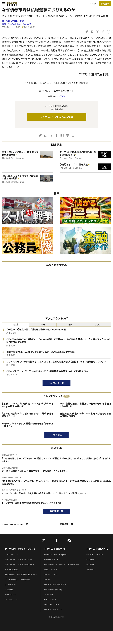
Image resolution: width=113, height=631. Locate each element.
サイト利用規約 (11, 569)
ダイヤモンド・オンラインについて (20, 549)
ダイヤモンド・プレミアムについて (19, 560)
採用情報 (90, 564)
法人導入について (12, 599)
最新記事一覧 (56, 511)
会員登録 (104, 3)
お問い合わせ (10, 594)
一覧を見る (56, 435)
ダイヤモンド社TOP (94, 555)
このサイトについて (13, 555)
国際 (4, 24)
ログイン (92, 4)
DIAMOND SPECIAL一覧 (15, 524)
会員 (97, 324)
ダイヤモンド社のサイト (55, 549)
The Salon (48, 594)
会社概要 (90, 560)
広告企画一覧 (66, 524)
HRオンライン (50, 599)
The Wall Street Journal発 (19, 24)
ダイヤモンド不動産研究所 (55, 584)
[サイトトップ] (11, 4)
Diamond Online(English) (55, 555)
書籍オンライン (50, 569)
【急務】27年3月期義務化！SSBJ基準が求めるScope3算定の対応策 (27, 405)
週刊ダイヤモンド (51, 560)
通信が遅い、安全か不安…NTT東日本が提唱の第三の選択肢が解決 (85, 415)
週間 (70, 324)
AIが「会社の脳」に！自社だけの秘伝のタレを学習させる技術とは (85, 405)
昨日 (43, 324)
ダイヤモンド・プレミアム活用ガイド (19, 564)
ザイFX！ (47, 579)
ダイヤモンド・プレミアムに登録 (56, 117)
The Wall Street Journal (13, 21)
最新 (15, 324)
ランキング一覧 (56, 383)
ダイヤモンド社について (97, 549)
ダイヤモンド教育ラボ (53, 609)
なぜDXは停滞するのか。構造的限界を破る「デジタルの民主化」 (27, 425)
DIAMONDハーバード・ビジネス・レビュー (61, 564)
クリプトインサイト (52, 604)
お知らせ (90, 569)
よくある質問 (10, 584)
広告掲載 (9, 589)
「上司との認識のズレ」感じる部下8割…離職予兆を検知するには (27, 415)
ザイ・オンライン (51, 574)
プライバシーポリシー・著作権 (17, 579)
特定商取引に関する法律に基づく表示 (21, 574)
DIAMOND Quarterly (53, 589)
